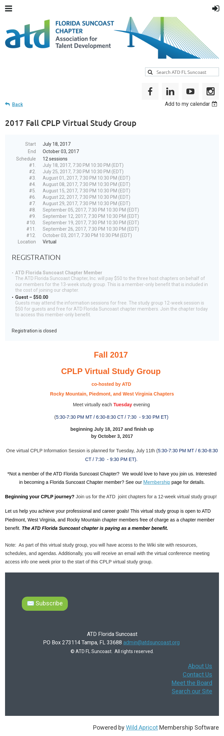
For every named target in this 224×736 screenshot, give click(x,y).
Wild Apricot (142, 727)
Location (27, 241)
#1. (32, 165)
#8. (32, 210)
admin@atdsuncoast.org (151, 642)
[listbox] (192, 104)
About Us (200, 666)
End (32, 151)
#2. (32, 171)
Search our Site (192, 691)
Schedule (26, 159)
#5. (32, 190)
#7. (32, 203)
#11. (31, 229)
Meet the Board (192, 682)
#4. (32, 184)
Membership (156, 482)
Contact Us (197, 674)
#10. (31, 222)
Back (17, 104)
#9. (32, 216)
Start (30, 144)
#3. (32, 178)
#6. (32, 197)
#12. (31, 235)
